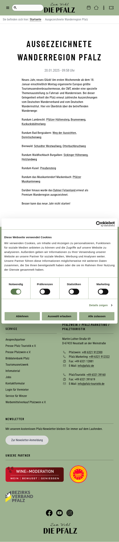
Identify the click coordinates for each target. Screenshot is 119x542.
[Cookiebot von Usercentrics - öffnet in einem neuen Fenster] (99, 224)
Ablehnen (22, 316)
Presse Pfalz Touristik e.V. (21, 346)
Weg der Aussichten (64, 133)
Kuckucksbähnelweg (34, 124)
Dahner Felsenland (64, 190)
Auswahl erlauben (59, 316)
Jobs (8, 377)
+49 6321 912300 (92, 352)
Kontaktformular (15, 383)
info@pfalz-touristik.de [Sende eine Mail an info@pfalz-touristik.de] (91, 384)
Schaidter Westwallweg (47, 146)
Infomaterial (13, 371)
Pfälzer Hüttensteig (57, 119)
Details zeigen (98, 305)
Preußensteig (48, 168)
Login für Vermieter (17, 389)
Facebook (49, 513)
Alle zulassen (97, 316)
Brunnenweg (78, 119)
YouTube (59, 513)
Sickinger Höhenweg (76, 155)
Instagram (69, 513)
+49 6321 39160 (96, 374)
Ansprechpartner (15, 339)
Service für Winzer (16, 396)
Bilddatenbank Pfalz (17, 358)
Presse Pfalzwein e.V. (18, 352)
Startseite (35, 19)
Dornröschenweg (31, 137)
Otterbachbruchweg (74, 146)
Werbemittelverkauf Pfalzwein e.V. (26, 402)
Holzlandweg (29, 159)
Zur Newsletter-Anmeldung (27, 440)
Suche (15, 8)
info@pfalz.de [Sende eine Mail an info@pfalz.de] (86, 365)
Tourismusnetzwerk (17, 364)
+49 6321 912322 (99, 356)
